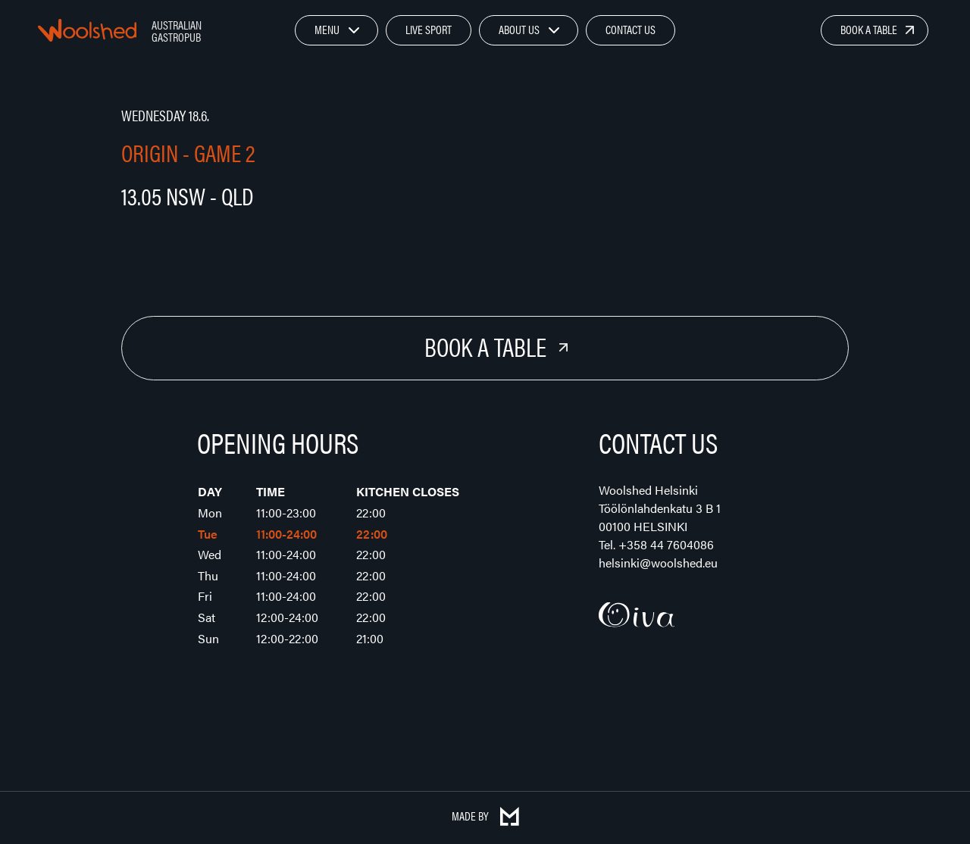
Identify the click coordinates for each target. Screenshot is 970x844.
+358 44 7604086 (666, 544)
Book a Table (868, 29)
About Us (519, 29)
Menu (327, 29)
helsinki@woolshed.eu (658, 562)
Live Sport (428, 29)
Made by (485, 815)
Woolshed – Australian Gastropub (87, 30)
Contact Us (630, 29)
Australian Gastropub (177, 30)
